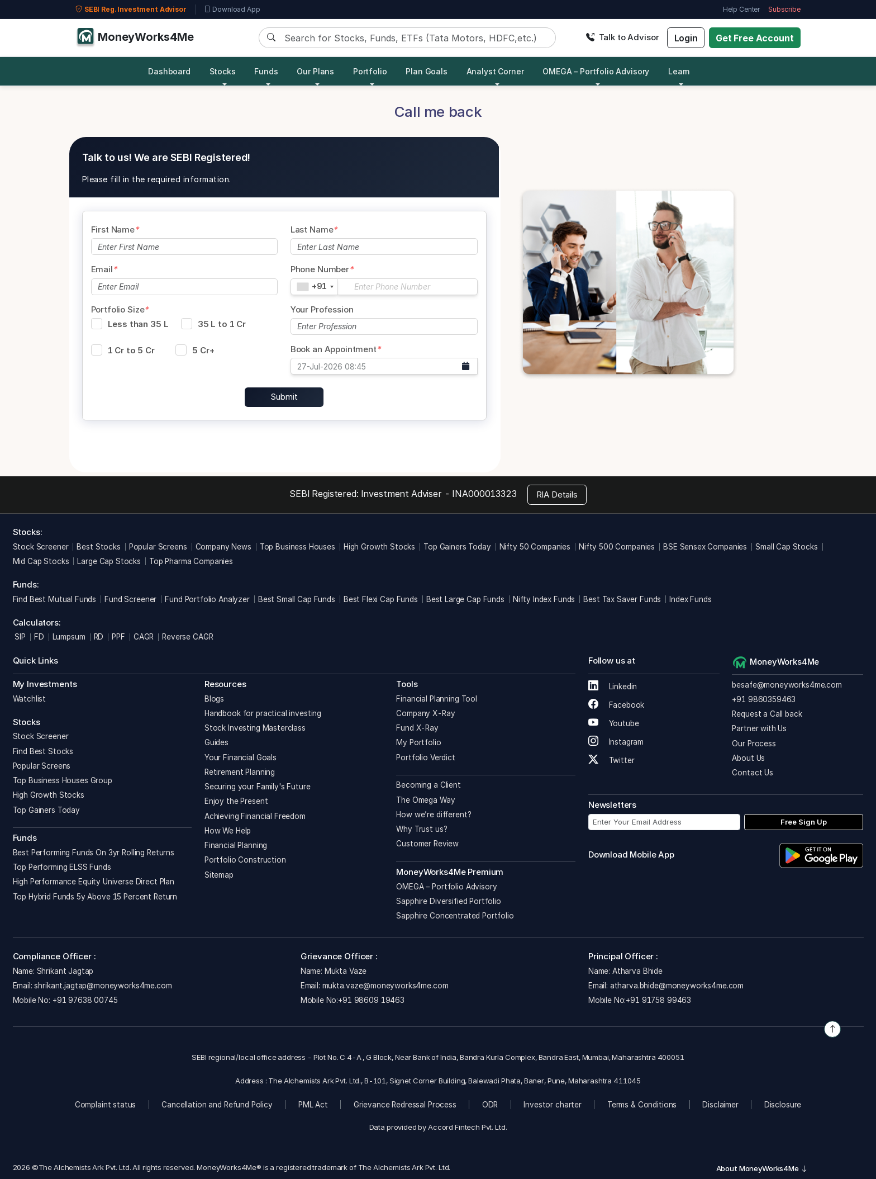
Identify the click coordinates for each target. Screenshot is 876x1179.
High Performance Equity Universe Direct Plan (93, 881)
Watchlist (29, 698)
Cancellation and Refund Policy (217, 1104)
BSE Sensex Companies (705, 546)
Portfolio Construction (245, 859)
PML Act (313, 1104)
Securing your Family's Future (257, 786)
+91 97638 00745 (84, 1000)
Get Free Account (755, 38)
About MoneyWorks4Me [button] (762, 1168)
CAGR (144, 636)
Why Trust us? (421, 829)
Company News (223, 546)
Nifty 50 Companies (534, 546)
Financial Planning (235, 845)
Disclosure (783, 1104)
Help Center (741, 9)
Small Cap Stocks (786, 546)
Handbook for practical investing (262, 713)
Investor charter (552, 1104)
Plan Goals (426, 71)
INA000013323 (484, 493)
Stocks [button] (223, 71)
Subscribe (784, 9)
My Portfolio (418, 742)
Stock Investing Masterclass (255, 727)
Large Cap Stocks (109, 561)
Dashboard (169, 71)
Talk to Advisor (622, 37)
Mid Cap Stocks (41, 561)
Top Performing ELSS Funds (62, 867)
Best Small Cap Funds (296, 599)
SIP (19, 636)
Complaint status (105, 1104)
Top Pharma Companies (191, 561)
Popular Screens (158, 546)
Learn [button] (679, 71)
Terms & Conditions (642, 1104)
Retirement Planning (239, 772)
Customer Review (427, 843)
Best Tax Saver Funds (622, 599)
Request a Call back (767, 713)
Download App (232, 9)
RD (99, 636)
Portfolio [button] (370, 71)
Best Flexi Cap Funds (381, 599)
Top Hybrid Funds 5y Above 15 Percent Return (95, 896)
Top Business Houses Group (62, 780)
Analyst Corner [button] (495, 71)
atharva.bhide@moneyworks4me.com (677, 985)
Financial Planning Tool (436, 698)
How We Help (227, 830)
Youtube (613, 723)
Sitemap (219, 874)
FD (39, 636)
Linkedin (612, 686)
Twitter (611, 760)
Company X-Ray (425, 713)
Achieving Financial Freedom (255, 816)
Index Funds (690, 599)
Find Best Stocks (43, 751)
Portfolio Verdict (425, 757)
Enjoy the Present (236, 801)
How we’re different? (433, 814)
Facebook (616, 704)
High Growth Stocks (379, 546)
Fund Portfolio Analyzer (207, 599)
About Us (748, 758)
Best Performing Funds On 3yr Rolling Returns (93, 852)
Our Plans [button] (315, 71)
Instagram (616, 741)
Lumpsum (69, 636)
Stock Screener (41, 546)
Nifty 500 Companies (617, 546)
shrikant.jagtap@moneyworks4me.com (103, 985)
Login (686, 38)
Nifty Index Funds (544, 599)
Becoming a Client (428, 784)
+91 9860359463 (764, 699)
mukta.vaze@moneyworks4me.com (385, 985)
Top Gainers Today (457, 546)
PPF (118, 636)
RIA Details (557, 494)
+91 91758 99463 (658, 1000)
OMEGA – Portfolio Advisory (446, 886)
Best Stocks (98, 546)
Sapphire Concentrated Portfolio (454, 915)
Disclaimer (720, 1104)
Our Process (753, 743)
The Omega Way (425, 800)
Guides (216, 742)
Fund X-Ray (417, 727)
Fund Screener (130, 599)
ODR (490, 1104)
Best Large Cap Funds (465, 599)
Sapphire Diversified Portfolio (448, 901)
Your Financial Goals (240, 757)
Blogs (214, 698)
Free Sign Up (803, 821)
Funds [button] (266, 71)
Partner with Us (759, 728)
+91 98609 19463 (371, 1000)
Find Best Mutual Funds (55, 599)
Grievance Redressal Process (405, 1104)
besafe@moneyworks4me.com (786, 684)
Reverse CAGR (187, 636)
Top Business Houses (297, 546)
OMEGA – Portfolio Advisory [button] (595, 71)
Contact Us (752, 772)
